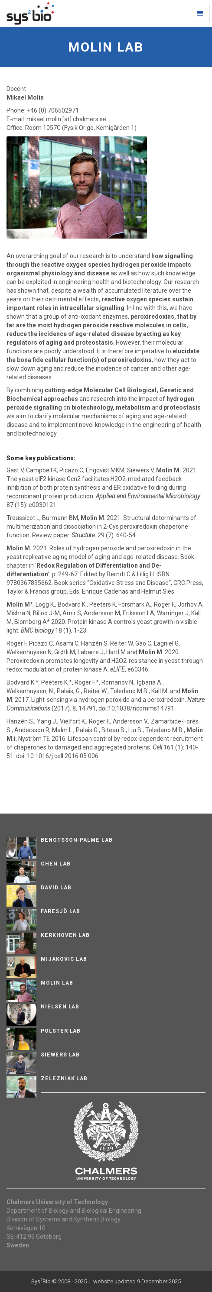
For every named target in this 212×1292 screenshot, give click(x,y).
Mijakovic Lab (64, 959)
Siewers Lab (60, 1055)
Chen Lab (56, 864)
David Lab (56, 888)
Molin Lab (57, 983)
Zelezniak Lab (64, 1079)
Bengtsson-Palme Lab (77, 840)
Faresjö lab (61, 911)
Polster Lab (61, 1031)
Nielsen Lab (60, 1007)
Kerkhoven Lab (65, 935)
